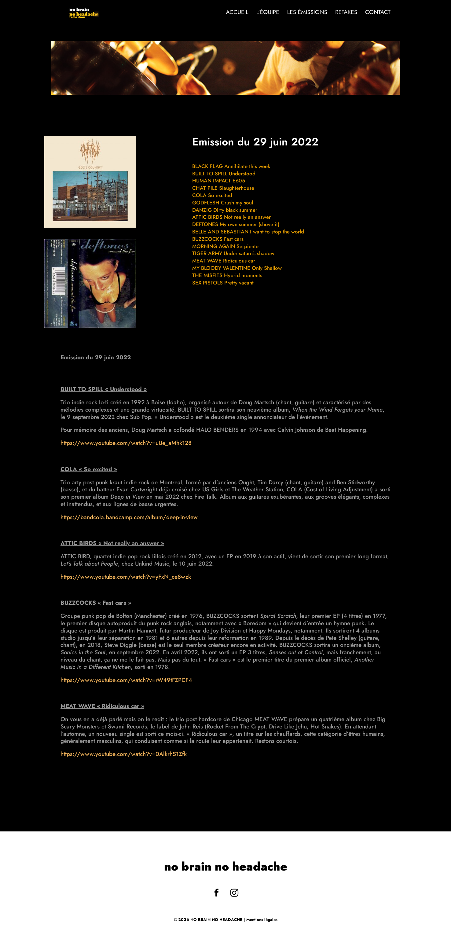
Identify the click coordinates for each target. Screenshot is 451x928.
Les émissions (307, 13)
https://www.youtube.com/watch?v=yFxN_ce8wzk (126, 577)
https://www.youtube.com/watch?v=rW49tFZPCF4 (126, 680)
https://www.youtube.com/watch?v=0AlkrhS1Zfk (124, 754)
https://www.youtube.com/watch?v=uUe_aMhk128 (126, 443)
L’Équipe (267, 13)
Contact (378, 13)
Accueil (237, 13)
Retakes (346, 13)
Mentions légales (261, 919)
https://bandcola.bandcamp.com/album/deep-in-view (129, 517)
